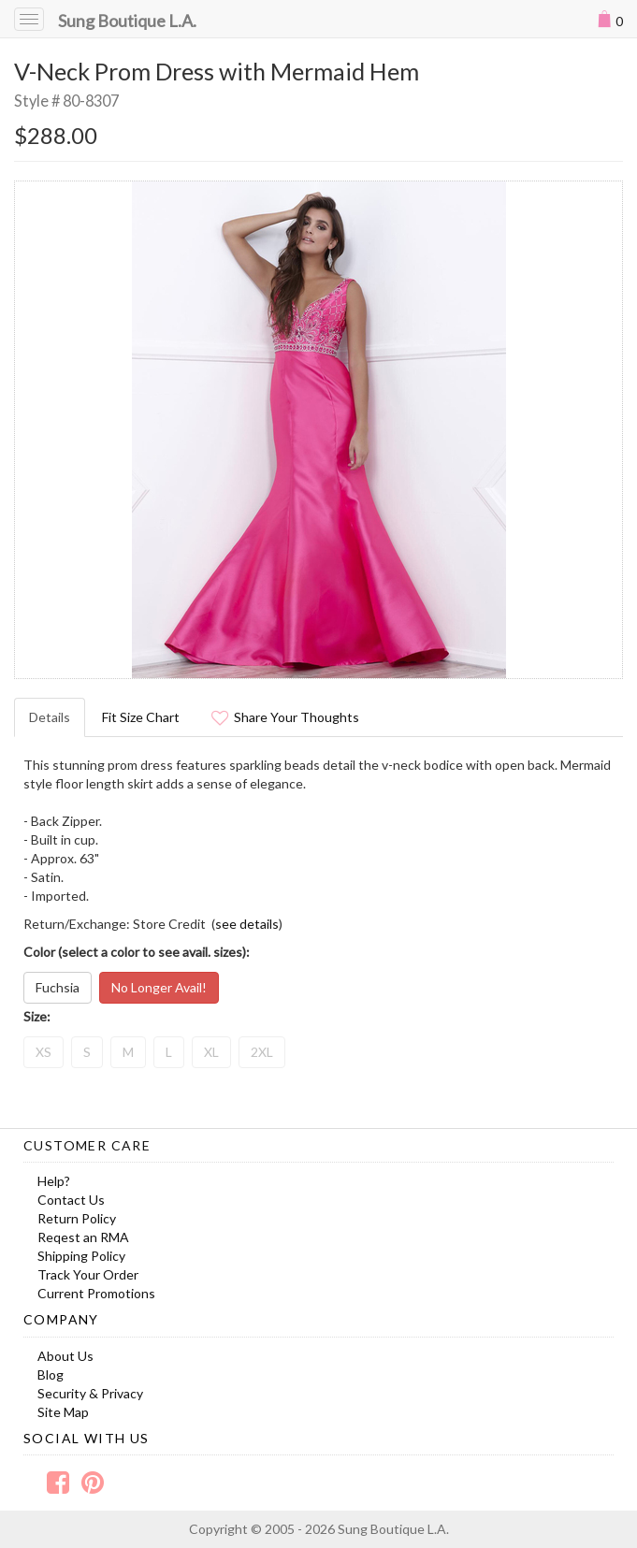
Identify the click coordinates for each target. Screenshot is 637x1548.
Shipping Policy (81, 1256)
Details (49, 717)
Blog (50, 1374)
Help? (53, 1181)
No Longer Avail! (159, 987)
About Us (65, 1356)
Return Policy (76, 1218)
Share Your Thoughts (285, 717)
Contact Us (71, 1200)
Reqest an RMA (83, 1237)
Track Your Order (87, 1274)
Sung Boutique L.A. (127, 20)
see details (247, 924)
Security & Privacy (90, 1393)
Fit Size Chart (141, 717)
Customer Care (87, 1145)
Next (599, 429)
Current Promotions (96, 1293)
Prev (38, 429)
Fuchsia (58, 987)
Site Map (63, 1412)
